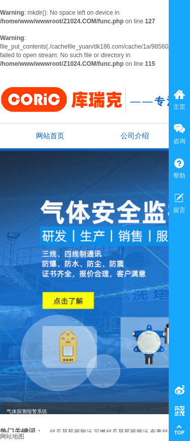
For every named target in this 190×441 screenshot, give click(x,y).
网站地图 (12, 436)
